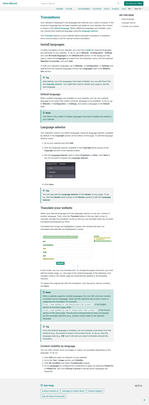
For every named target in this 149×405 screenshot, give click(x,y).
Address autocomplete (20, 67)
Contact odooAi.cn (50, 391)
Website (11, 50)
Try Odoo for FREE (134, 3)
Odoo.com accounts (14, 185)
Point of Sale (11, 120)
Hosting (9, 157)
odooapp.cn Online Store (73, 391)
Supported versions (13, 178)
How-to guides (11, 197)
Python (106, 9)
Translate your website (130, 26)
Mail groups (14, 98)
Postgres (115, 9)
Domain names (17, 64)
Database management (15, 153)
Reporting (13, 95)
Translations (17, 78)
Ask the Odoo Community (53, 396)
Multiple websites (18, 82)
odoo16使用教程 (84, 9)
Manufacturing (11, 35)
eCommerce (12, 102)
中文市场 (69, 9)
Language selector (129, 23)
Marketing (10, 134)
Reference (10, 201)
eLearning (12, 105)
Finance (9, 123)
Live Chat (11, 116)
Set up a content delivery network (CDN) (21, 90)
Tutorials (9, 194)
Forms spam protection (20, 85)
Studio (8, 144)
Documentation (12, 213)
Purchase (9, 25)
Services (9, 137)
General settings (12, 148)
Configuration (15, 60)
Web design (14, 53)
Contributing (11, 206)
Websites (9, 46)
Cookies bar (16, 75)
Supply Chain (11, 43)
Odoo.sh (9, 164)
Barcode (9, 39)
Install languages (127, 19)
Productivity (10, 141)
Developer (10, 190)
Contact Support (95, 391)
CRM (8, 130)
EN (129, 9)
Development (11, 209)
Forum (10, 109)
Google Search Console (21, 71)
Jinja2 (123, 9)
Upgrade (9, 171)
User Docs (10, 18)
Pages (12, 57)
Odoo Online (11, 160)
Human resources (13, 127)
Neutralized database (14, 174)
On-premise (10, 167)
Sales (8, 28)
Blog (9, 112)
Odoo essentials (12, 21)
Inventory (9, 32)
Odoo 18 (137, 9)
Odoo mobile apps (13, 181)
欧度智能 (59, 9)
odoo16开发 (97, 9)
